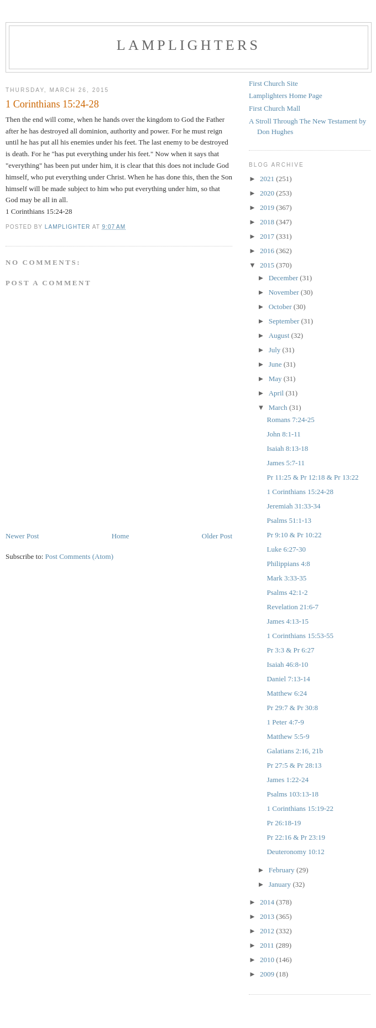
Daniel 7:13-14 (288, 679)
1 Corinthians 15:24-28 (300, 491)
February (282, 870)
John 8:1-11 (283, 434)
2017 (268, 236)
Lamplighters (188, 45)
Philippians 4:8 (288, 563)
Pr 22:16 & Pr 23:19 (296, 837)
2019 (268, 207)
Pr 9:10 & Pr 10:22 (294, 535)
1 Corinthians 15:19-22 (300, 808)
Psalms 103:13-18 (292, 794)
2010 (268, 959)
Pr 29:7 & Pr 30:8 (292, 707)
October (281, 306)
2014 (268, 902)
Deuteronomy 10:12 (295, 851)
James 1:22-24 (287, 779)
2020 (268, 193)
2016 (268, 250)
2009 (268, 974)
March (279, 407)
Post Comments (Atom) (79, 556)
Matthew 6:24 (287, 693)
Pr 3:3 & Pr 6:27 (290, 650)
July (276, 350)
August (280, 335)
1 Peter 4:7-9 (285, 722)
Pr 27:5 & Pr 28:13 (294, 765)
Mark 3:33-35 (286, 578)
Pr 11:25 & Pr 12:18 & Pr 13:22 (312, 477)
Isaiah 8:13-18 (287, 448)
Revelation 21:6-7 (292, 607)
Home (120, 536)
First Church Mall (274, 108)
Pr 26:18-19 (284, 823)
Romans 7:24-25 (290, 419)
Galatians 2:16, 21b (294, 751)
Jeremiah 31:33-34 (293, 506)
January (281, 884)
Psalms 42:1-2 (287, 592)
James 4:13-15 (287, 621)
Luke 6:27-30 (286, 549)
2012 (268, 931)
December (284, 278)
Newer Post (22, 536)
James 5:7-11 (285, 463)
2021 (268, 178)
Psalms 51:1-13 (289, 520)
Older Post (217, 536)
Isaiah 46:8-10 (287, 664)
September (285, 321)
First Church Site (273, 83)
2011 (268, 945)
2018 (268, 222)
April (277, 393)
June (276, 364)
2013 (268, 916)
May (276, 378)
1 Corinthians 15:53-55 (300, 635)
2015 (268, 265)
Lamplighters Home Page (285, 95)
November (285, 292)
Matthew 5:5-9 (288, 736)
